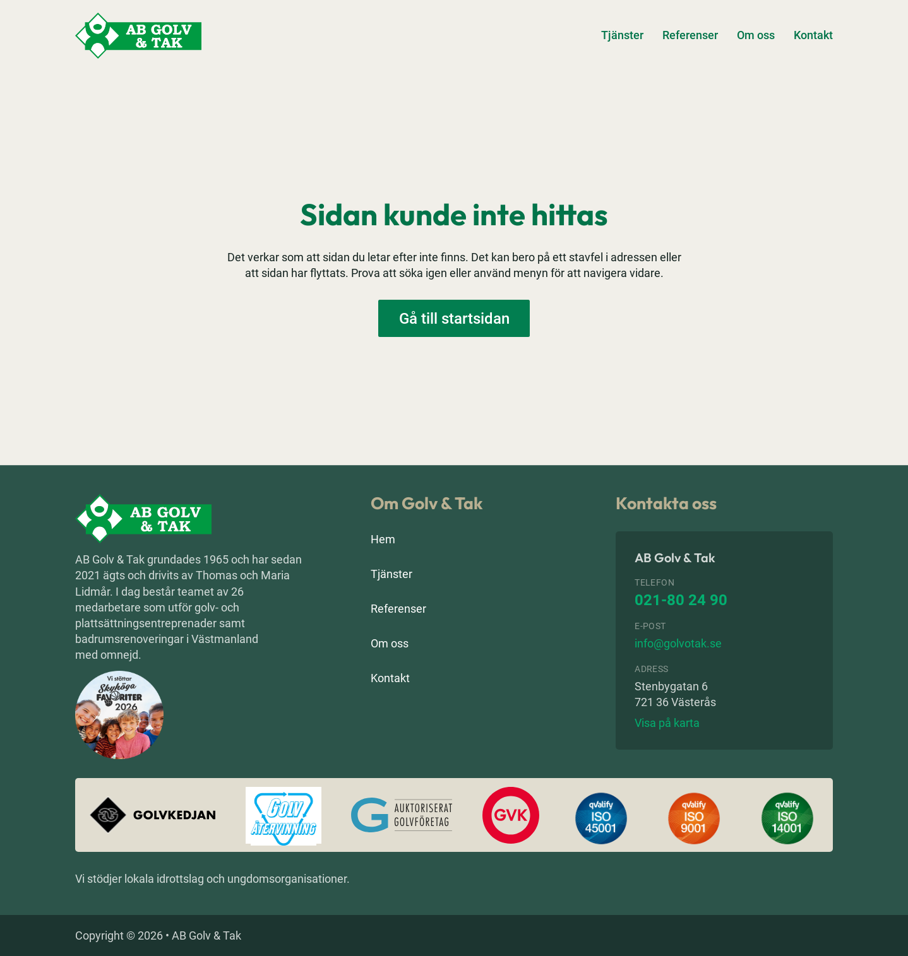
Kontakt (813, 35)
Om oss (756, 35)
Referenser (690, 35)
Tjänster (622, 35)
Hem (383, 539)
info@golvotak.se (678, 643)
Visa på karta (667, 722)
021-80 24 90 (681, 600)
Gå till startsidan (454, 319)
